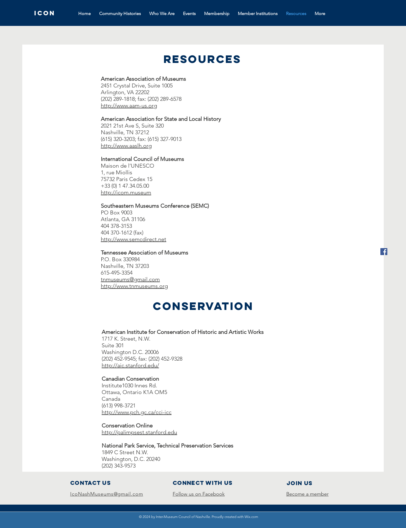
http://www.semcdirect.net (133, 239)
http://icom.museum (126, 192)
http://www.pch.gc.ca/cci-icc (137, 412)
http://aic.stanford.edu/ (130, 365)
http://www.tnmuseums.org (134, 286)
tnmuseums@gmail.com (130, 279)
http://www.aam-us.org (129, 105)
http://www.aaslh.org (126, 145)
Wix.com (251, 517)
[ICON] (45, 13)
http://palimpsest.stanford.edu (139, 432)
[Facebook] (383, 251)
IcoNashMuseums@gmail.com (106, 494)
